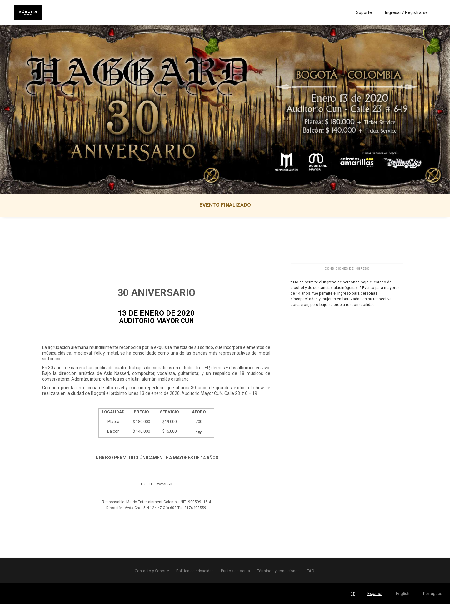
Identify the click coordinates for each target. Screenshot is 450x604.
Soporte (364, 12)
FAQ (310, 570)
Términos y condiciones (278, 570)
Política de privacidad (195, 570)
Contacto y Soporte (152, 570)
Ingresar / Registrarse (406, 12)
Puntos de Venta (235, 570)
